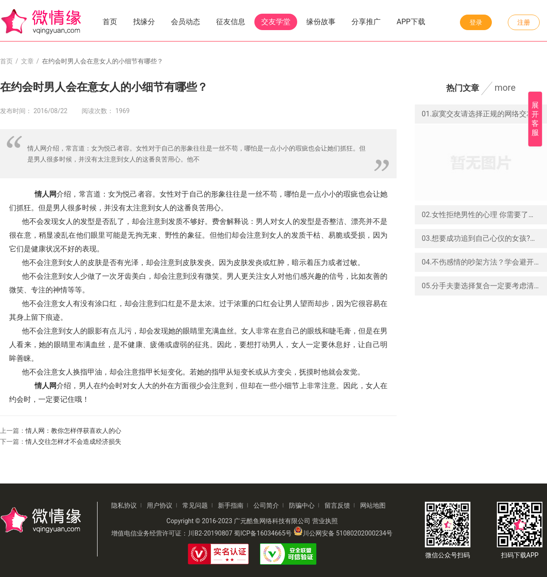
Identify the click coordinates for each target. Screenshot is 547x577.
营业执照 (325, 521)
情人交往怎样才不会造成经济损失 (73, 441)
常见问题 (195, 505)
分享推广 (366, 21)
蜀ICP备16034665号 (263, 533)
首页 (110, 21)
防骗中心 (302, 505)
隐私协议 (124, 505)
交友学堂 (275, 21)
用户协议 (159, 505)
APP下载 (411, 21)
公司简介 (266, 505)
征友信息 (230, 21)
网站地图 (373, 505)
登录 (476, 22)
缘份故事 (320, 21)
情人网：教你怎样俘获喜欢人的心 (73, 430)
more (505, 87)
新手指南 (230, 505)
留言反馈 (337, 505)
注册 (523, 22)
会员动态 (185, 21)
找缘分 (144, 21)
